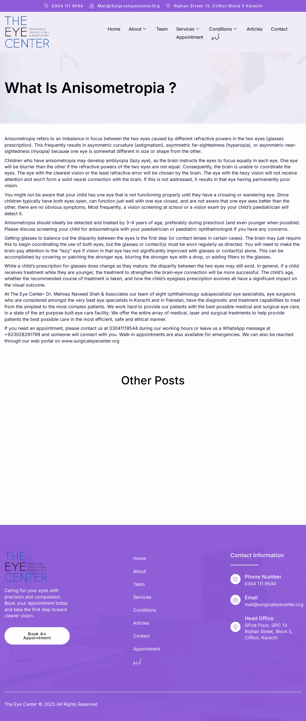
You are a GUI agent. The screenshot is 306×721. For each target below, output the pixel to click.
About (137, 29)
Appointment (189, 35)
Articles (254, 28)
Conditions (223, 29)
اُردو (215, 35)
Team (162, 28)
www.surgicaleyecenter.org (90, 341)
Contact (279, 28)
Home (114, 28)
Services (187, 29)
